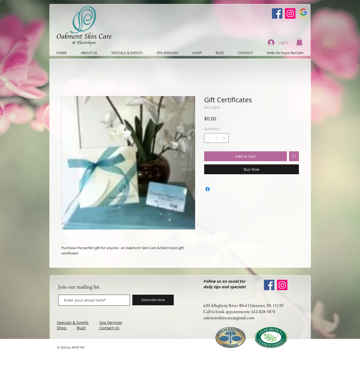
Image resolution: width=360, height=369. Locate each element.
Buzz (81, 327)
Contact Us (109, 327)
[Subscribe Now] (153, 300)
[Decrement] (208, 138)
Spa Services (110, 322)
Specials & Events (73, 322)
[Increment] (224, 138)
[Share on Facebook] (207, 189)
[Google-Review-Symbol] (303, 13)
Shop (62, 327)
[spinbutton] (216, 138)
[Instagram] (290, 13)
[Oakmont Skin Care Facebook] (277, 13)
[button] (299, 41)
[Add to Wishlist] (294, 156)
